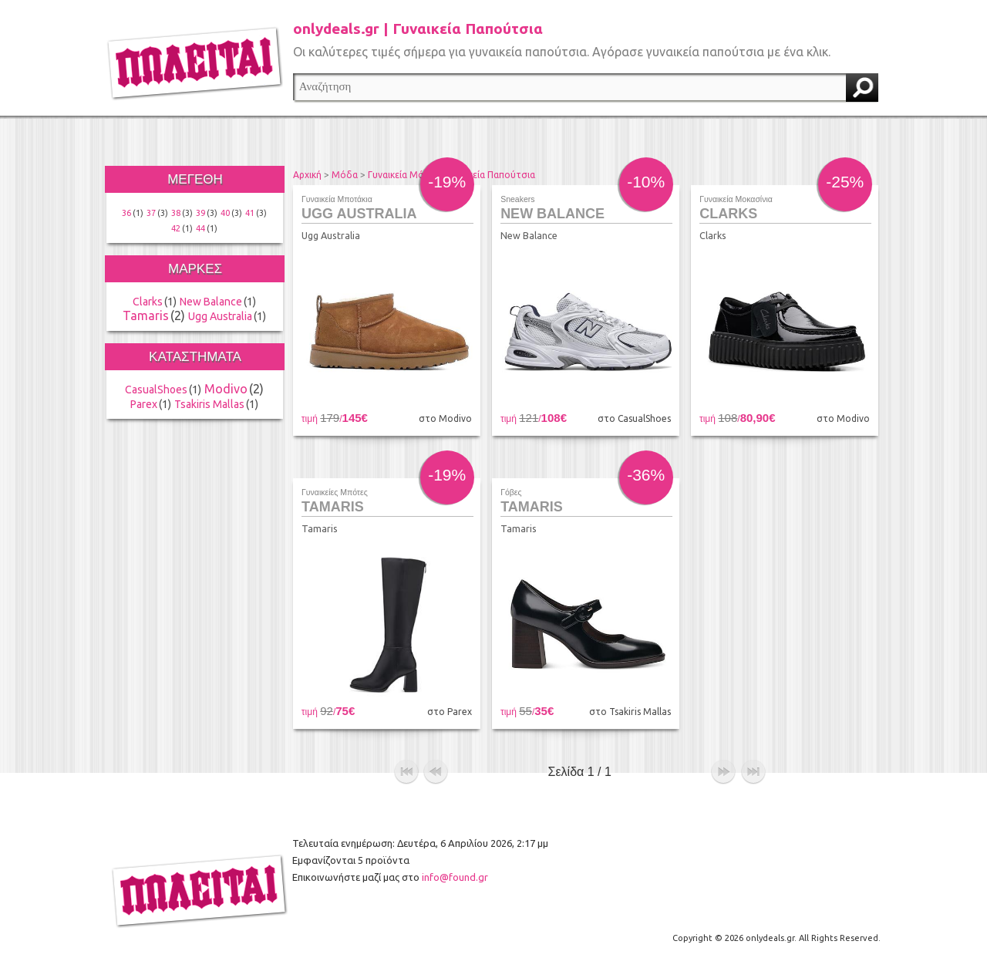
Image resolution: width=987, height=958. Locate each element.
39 (200, 213)
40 (225, 213)
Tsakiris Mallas (209, 404)
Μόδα (345, 175)
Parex (143, 404)
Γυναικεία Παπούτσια (490, 175)
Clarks (148, 301)
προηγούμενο (436, 772)
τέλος (753, 772)
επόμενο (723, 772)
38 (175, 213)
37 (151, 213)
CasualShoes (156, 389)
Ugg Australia (220, 316)
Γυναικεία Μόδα (402, 175)
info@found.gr (455, 877)
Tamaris (146, 315)
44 (200, 228)
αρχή (406, 772)
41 (249, 213)
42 (175, 228)
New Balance (211, 301)
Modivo (226, 389)
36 (126, 213)
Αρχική (307, 175)
